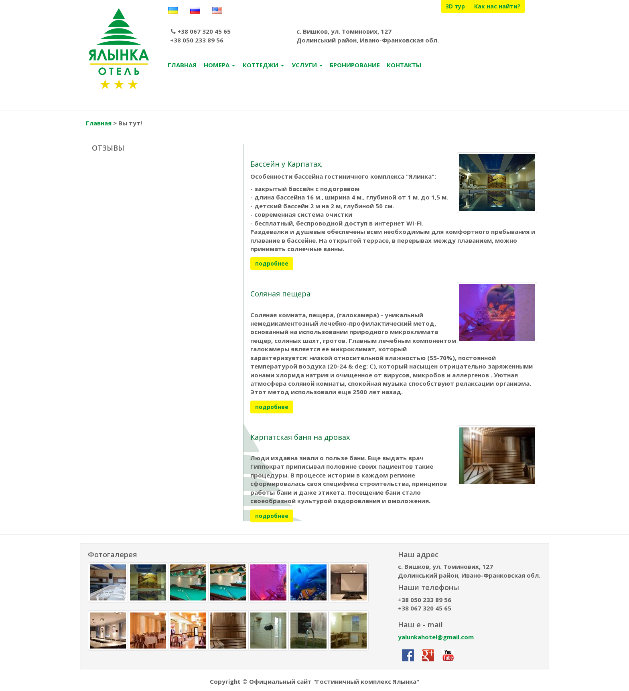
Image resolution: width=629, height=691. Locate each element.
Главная (99, 124)
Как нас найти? (497, 6)
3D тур (455, 6)
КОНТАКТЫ (404, 66)
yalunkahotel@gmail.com (436, 638)
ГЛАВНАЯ (182, 66)
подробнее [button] (271, 264)
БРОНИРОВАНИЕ (355, 66)
